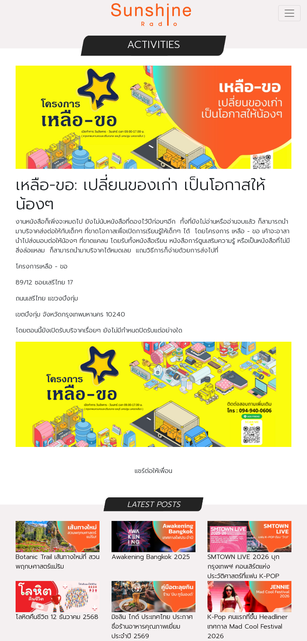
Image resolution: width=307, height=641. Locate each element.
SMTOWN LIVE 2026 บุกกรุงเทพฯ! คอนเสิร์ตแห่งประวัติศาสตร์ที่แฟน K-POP (249, 556)
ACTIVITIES (153, 44)
